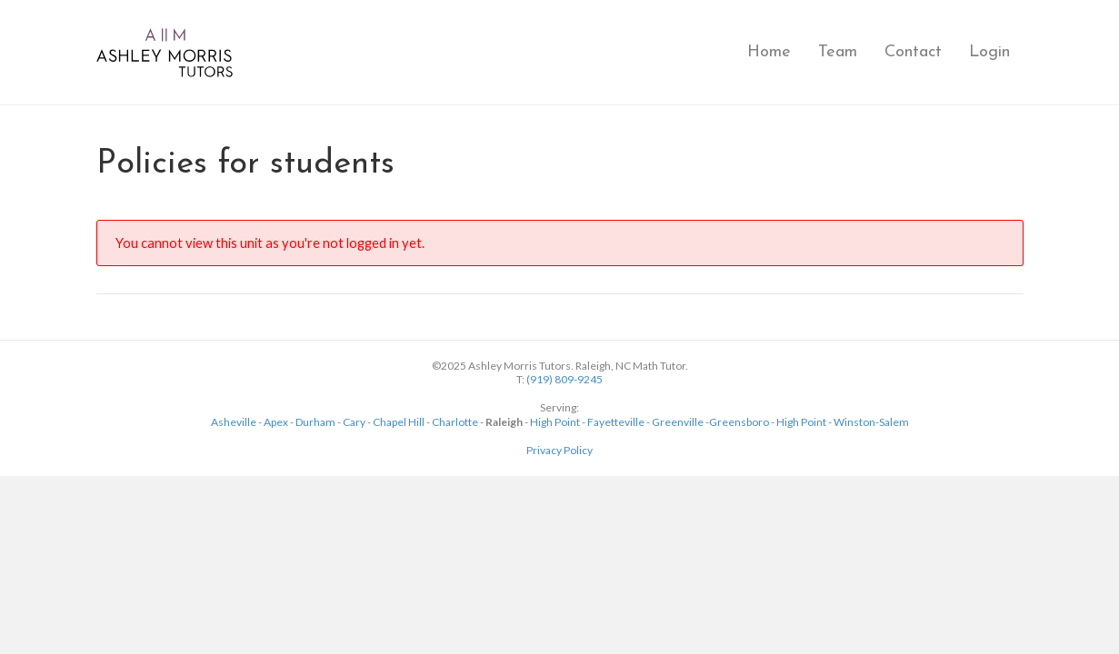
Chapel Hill (399, 422)
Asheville (233, 422)
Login (989, 52)
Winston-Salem (871, 422)
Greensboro (739, 422)
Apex (276, 422)
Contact (913, 52)
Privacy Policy (559, 450)
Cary (354, 422)
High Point (555, 422)
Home (769, 52)
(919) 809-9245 (564, 379)
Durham (315, 422)
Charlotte (455, 422)
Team (837, 52)
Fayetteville (615, 422)
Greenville (678, 422)
